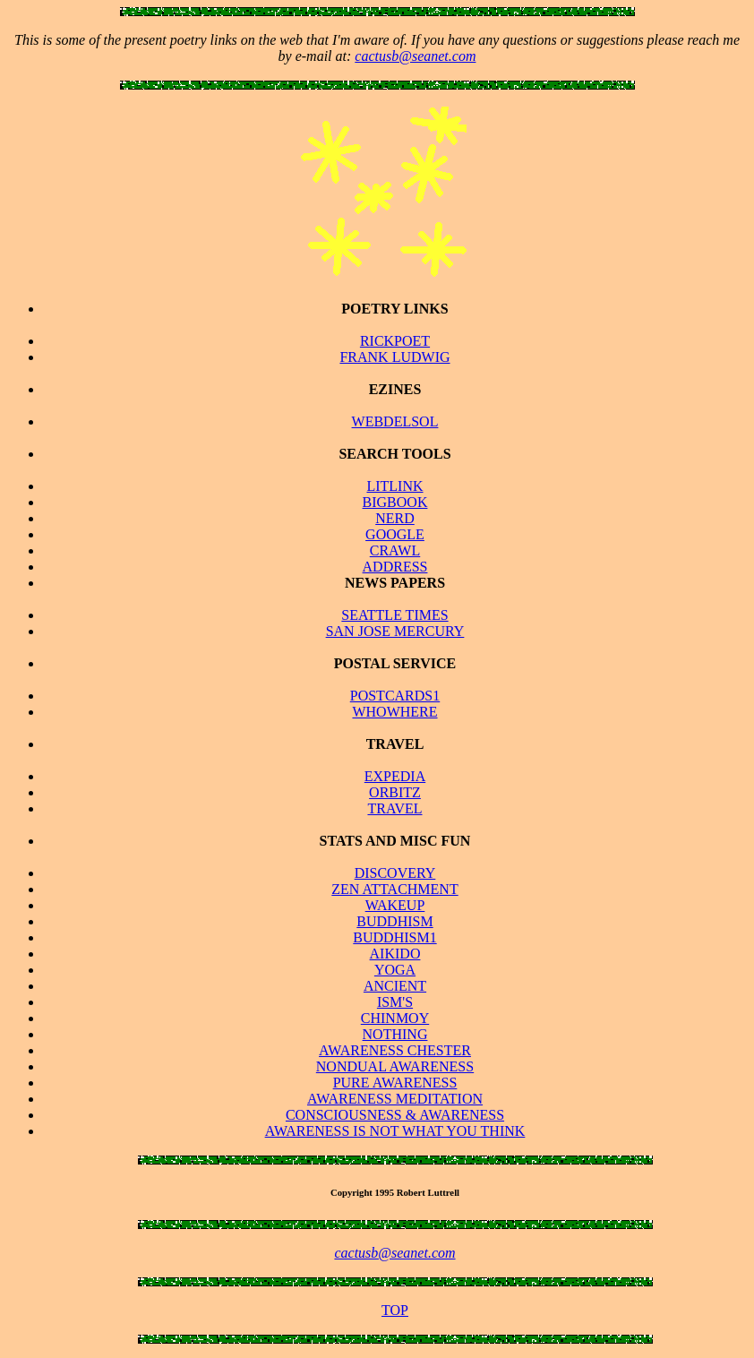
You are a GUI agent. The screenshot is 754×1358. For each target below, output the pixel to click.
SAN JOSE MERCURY (395, 631)
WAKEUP (395, 905)
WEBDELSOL (395, 421)
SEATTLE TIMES (394, 615)
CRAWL (395, 550)
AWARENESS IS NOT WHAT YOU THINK (395, 1131)
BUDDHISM (394, 921)
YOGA (395, 969)
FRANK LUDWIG (394, 357)
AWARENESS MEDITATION (395, 1098)
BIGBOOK (395, 502)
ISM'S (395, 1002)
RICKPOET (395, 340)
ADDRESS (395, 566)
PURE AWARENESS (395, 1082)
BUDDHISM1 (394, 937)
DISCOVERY (395, 873)
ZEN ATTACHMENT (394, 889)
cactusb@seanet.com (415, 56)
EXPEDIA (394, 776)
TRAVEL (394, 808)
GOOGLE (394, 534)
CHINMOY (395, 1018)
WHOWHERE (394, 711)
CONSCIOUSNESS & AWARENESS (395, 1114)
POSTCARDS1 (395, 695)
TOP (394, 1310)
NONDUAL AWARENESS (395, 1066)
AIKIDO (395, 953)
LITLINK (394, 486)
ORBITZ (395, 792)
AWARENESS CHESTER (395, 1050)
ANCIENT (395, 985)
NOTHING (395, 1034)
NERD (395, 518)
